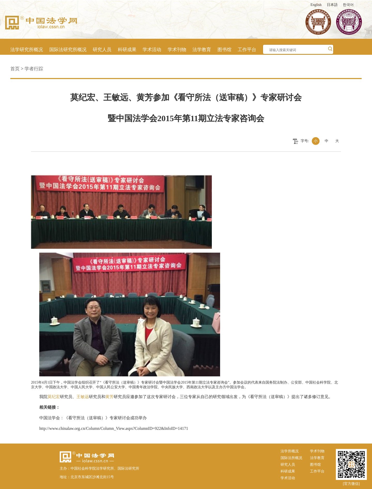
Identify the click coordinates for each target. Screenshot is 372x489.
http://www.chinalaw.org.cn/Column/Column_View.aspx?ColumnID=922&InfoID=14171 (113, 428)
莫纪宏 (54, 396)
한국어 (348, 5)
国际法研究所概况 (68, 49)
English (316, 5)
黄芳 (109, 396)
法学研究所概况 (26, 49)
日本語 (332, 5)
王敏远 (82, 396)
